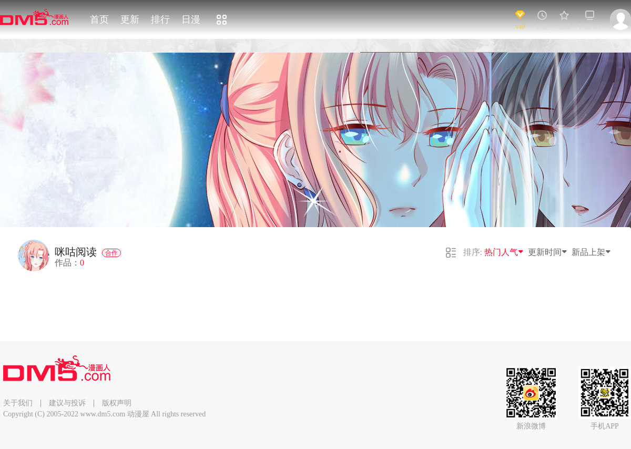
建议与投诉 (67, 403)
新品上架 (592, 252)
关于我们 (18, 403)
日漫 (190, 19)
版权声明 (116, 403)
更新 (129, 19)
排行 (160, 19)
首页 (99, 19)
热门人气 (504, 252)
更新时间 (548, 252)
